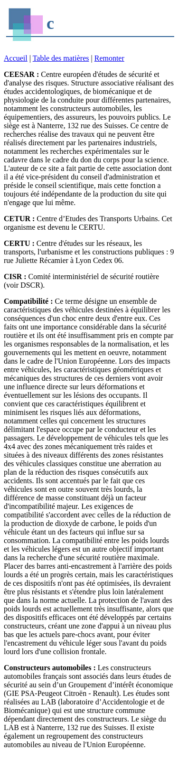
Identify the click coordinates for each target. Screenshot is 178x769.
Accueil (16, 58)
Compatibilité (26, 301)
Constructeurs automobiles (47, 668)
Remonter (109, 58)
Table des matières (61, 58)
